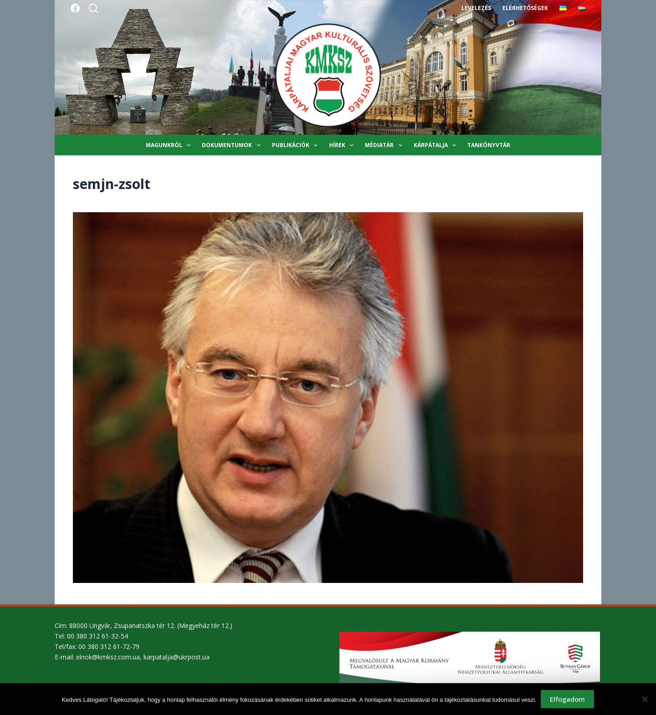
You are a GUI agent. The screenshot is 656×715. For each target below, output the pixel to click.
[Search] (93, 8)
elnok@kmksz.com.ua (108, 657)
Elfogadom (567, 699)
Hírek (343, 145)
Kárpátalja (437, 145)
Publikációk (296, 145)
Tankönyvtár (488, 145)
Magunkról (170, 145)
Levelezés (476, 8)
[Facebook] (75, 8)
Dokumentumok (233, 145)
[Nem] (644, 699)
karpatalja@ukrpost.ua (177, 657)
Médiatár (385, 145)
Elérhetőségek (525, 8)
